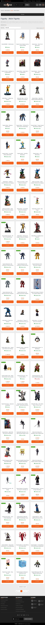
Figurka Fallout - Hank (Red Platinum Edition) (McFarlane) (37, 99)
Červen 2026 (23, 435)
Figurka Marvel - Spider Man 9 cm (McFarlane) (22, 72)
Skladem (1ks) (38, 74)
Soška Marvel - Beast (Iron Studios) (7, 321)
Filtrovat (22, 14)
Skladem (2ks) (8, 101)
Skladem (8, 47)
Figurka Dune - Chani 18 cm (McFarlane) (37, 45)
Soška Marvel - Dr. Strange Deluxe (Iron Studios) (37, 321)
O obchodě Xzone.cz (20, 601)
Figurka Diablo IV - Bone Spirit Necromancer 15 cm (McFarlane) (7, 545)
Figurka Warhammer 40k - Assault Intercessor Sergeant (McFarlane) (22, 293)
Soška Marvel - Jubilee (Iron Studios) (7, 99)
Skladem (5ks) (38, 128)
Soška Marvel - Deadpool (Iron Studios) (37, 236)
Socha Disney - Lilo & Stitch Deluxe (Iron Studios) (22, 209)
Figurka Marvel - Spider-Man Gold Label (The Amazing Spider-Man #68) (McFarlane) (7, 433)
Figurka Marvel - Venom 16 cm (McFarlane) (37, 72)
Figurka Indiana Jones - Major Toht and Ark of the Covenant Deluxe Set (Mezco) (7, 376)
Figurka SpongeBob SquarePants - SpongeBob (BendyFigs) (22, 461)
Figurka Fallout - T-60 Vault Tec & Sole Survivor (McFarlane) (22, 126)
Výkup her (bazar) (19, 605)
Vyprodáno (38, 378)
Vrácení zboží (3, 607)
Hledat (27, 4)
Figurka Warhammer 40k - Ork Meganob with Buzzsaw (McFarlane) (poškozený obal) (37, 573)
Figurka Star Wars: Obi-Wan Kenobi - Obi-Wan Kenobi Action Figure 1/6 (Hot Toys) (22, 404)
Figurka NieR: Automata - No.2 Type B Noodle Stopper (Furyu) (22, 433)
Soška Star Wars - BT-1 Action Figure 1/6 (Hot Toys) (37, 404)
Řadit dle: (2, 27)
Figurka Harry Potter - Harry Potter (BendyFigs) (7, 517)
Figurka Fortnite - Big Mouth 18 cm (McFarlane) (8, 72)
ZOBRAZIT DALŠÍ (22, 586)
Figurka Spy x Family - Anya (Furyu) (7, 573)
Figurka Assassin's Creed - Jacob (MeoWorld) (8, 461)
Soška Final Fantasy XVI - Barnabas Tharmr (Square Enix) (37, 433)
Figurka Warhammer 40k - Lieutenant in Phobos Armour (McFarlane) (22, 265)
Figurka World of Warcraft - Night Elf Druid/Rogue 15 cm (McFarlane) (22, 517)
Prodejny (3, 603)
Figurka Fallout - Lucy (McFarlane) (37, 154)
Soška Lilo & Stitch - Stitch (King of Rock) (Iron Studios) (7, 209)
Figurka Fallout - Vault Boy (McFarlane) (22, 154)
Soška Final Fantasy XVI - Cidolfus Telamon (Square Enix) (37, 461)
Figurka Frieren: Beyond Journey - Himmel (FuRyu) (22, 45)
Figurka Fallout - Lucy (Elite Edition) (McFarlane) (7, 154)
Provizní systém (19, 607)
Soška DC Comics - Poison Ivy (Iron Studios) (22, 348)
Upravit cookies (4, 609)
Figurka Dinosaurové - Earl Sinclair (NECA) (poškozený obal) (37, 376)
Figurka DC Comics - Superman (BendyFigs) (8, 404)
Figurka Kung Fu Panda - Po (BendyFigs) (37, 348)
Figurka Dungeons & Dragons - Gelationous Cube (22, 573)
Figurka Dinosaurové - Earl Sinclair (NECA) (22, 376)
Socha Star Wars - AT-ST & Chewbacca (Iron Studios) (22, 99)
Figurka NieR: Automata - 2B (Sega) (7, 489)
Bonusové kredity (4, 605)
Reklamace (18, 603)
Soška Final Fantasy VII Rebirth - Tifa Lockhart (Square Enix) (37, 293)
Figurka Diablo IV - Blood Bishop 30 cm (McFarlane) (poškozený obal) (37, 545)
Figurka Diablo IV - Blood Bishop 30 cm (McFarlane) (22, 545)
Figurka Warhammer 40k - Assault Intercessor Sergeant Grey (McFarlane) (7, 293)
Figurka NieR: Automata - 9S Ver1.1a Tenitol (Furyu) (7, 236)
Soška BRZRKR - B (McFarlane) (8, 44)
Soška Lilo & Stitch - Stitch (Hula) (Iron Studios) (22, 182)
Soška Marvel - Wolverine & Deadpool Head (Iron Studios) (22, 236)
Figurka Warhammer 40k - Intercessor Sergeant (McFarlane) (37, 265)
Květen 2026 (8, 491)
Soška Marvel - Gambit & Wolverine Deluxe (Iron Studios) (8, 182)
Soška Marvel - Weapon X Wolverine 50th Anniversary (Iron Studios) (22, 321)
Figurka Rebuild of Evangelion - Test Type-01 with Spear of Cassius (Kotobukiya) (22, 489)
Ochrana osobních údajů (20, 611)
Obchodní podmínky (20, 609)
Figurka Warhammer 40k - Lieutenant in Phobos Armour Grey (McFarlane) (7, 265)
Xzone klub (3, 601)
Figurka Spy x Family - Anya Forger (37, 209)
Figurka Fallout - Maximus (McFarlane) (8, 126)
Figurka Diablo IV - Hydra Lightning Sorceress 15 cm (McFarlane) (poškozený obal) (37, 517)
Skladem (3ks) (23, 184)
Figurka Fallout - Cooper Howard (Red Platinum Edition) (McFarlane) (37, 126)
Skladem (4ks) (38, 101)
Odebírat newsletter (28, 618)
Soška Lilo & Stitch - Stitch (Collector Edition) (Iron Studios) (37, 182)
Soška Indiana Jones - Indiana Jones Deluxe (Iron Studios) (7, 348)
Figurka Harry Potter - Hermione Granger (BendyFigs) (37, 489)
